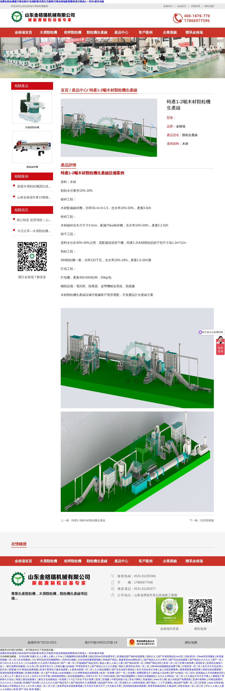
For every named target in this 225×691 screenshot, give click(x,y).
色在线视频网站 (76, 676)
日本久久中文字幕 (41, 676)
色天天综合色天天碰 (147, 669)
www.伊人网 (160, 679)
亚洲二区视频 (102, 679)
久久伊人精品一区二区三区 (41, 686)
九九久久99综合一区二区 (171, 676)
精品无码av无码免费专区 (102, 656)
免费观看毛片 (144, 673)
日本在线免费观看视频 (89, 659)
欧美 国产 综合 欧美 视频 (26, 689)
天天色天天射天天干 (95, 686)
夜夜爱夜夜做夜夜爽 (190, 669)
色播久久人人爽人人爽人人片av (46, 656)
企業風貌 (170, 32)
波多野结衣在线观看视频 (70, 686)
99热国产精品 (110, 659)
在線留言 (181, 6)
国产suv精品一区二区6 (182, 673)
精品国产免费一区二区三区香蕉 (190, 682)
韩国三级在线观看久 (26, 679)
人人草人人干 (7, 676)
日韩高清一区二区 (191, 666)
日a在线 (17, 682)
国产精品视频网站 (126, 676)
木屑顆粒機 (48, 32)
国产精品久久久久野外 (156, 659)
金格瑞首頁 (23, 32)
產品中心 (121, 32)
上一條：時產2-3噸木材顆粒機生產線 (83, 520)
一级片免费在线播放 (15, 666)
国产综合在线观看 (178, 659)
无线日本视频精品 (146, 676)
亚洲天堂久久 (47, 666)
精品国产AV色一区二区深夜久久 (115, 682)
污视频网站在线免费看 (76, 656)
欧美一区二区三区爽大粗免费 (178, 663)
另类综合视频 (69, 659)
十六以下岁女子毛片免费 (81, 679)
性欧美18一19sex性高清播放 (200, 656)
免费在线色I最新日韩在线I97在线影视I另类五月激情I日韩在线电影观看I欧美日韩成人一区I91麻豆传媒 (52, 1)
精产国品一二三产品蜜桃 (160, 682)
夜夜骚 (12, 669)
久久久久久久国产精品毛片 (55, 682)
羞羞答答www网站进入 (131, 659)
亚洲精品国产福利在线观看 (131, 656)
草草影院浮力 (83, 666)
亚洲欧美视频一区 (34, 673)
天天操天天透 (114, 686)
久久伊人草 (33, 666)
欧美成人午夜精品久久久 (13, 686)
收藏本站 (168, 6)
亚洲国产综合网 (31, 682)
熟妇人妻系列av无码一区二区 (134, 666)
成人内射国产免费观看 (179, 679)
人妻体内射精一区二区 (81, 669)
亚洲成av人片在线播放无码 (210, 673)
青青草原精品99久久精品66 (162, 686)
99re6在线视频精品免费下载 (166, 666)
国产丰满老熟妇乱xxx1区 (171, 656)
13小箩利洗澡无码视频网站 (46, 659)
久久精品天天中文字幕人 (198, 676)
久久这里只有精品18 (49, 663)
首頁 (64, 90)
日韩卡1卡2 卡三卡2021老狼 (101, 676)
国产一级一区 (68, 663)
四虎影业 (200, 663)
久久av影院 (31, 663)
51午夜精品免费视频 (28, 669)
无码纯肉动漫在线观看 (135, 686)
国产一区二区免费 (125, 673)
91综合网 (24, 656)
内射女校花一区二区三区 (191, 686)
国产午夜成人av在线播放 (59, 673)
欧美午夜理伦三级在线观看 (54, 669)
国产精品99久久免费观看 (84, 682)
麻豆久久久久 (23, 676)
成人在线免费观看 (169, 669)
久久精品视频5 (102, 669)
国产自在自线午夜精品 (123, 669)
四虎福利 (148, 679)
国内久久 (151, 656)
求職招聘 (195, 6)
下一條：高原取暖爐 (202, 520)
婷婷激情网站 (59, 676)
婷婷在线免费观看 (212, 669)
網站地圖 (209, 6)
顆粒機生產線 (97, 32)
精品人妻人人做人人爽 (111, 663)
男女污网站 (135, 679)
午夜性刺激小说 (119, 679)
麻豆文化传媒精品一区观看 (53, 679)
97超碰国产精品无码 (88, 663)
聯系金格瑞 (194, 32)
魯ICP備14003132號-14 (101, 642)
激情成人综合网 (161, 673)
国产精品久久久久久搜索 (105, 666)
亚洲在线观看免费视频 (12, 673)
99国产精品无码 (153, 663)
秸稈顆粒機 (72, 32)
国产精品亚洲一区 (134, 663)
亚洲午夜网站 (200, 679)
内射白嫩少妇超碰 (65, 666)
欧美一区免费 (107, 673)
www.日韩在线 (215, 682)
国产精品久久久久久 (200, 659)
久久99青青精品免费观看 (86, 673)
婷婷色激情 (139, 682)
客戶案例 (146, 32)
